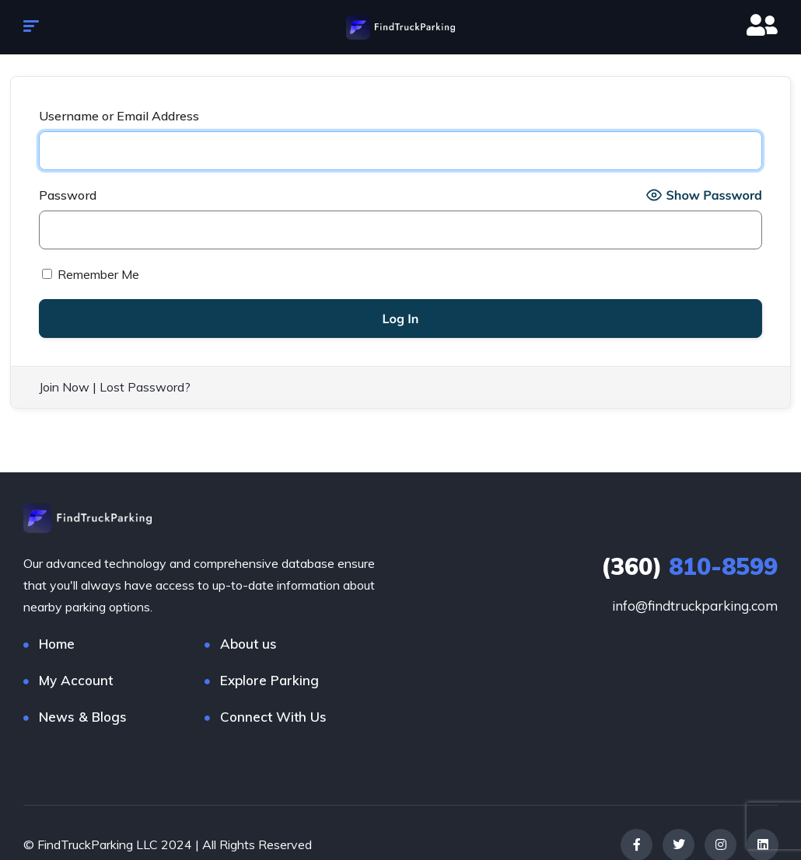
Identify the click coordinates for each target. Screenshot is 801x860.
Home (57, 643)
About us (248, 643)
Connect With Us (273, 716)
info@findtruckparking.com (695, 605)
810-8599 (689, 565)
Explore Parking (269, 679)
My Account (76, 679)
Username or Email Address (119, 116)
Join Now (64, 387)
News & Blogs (83, 716)
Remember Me (90, 274)
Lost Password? (145, 387)
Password (67, 195)
